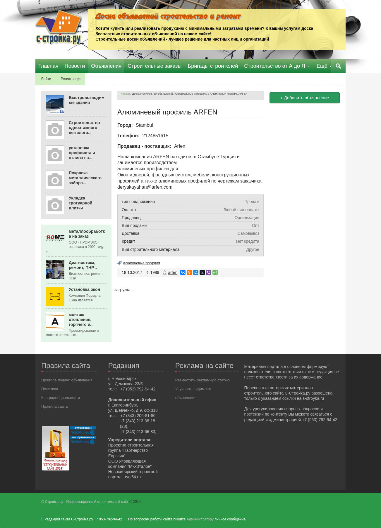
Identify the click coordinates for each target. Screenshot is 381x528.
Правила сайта (54, 406)
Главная (125, 93)
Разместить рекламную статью (202, 380)
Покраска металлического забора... (85, 178)
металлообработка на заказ (87, 234)
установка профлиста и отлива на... (82, 152)
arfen (172, 272)
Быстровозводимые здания (86, 100)
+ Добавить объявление (304, 97)
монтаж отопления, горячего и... (81, 319)
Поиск (338, 66)
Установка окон (84, 289)
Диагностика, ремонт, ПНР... (83, 265)
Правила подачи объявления (66, 380)
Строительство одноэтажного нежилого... (84, 127)
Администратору (199, 519)
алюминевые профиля (141, 263)
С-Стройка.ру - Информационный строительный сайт (85, 502)
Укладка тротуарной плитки (80, 203)
